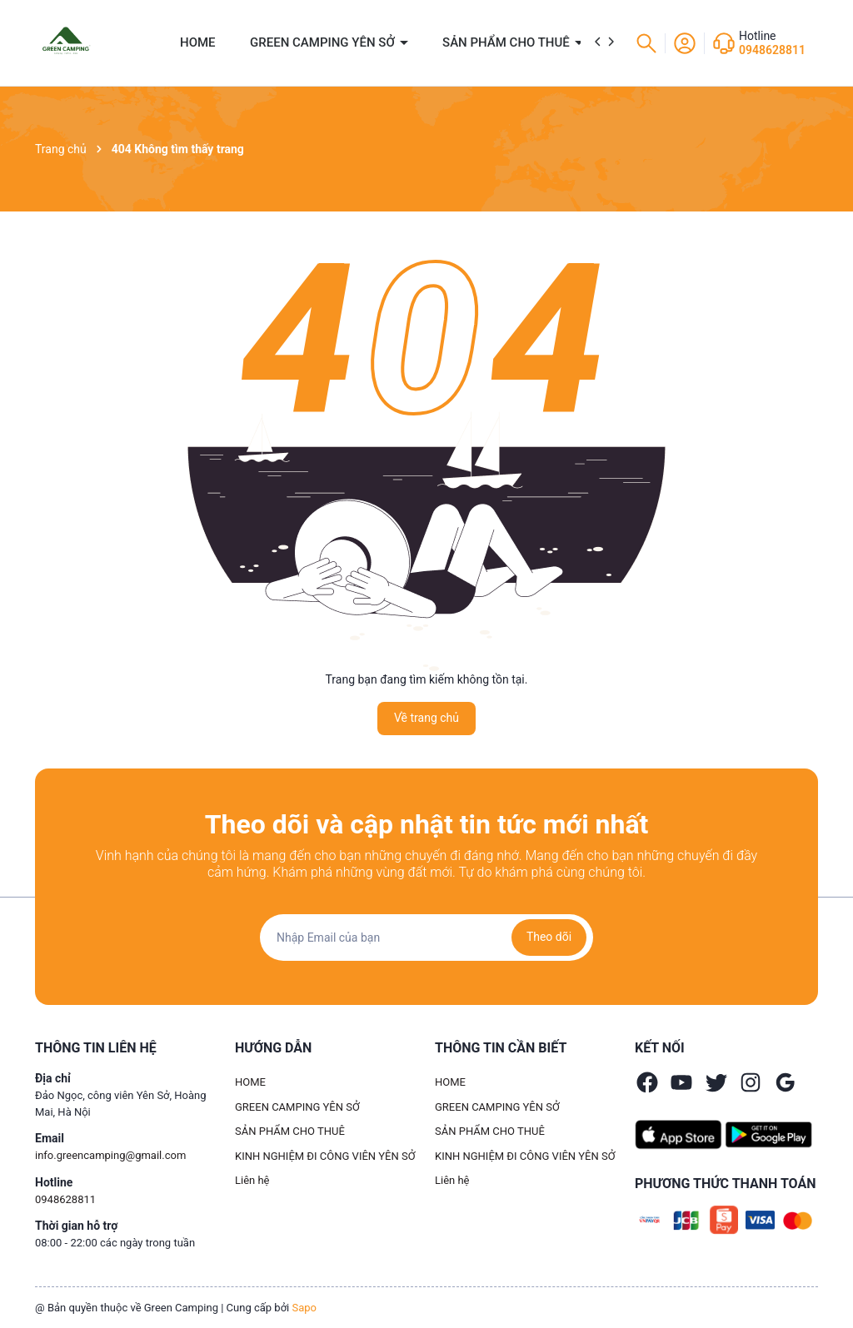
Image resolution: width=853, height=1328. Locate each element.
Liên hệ (252, 1180)
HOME (198, 42)
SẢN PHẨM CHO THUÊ (507, 42)
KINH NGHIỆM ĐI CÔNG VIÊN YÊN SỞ (325, 1156)
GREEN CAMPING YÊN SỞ (324, 42)
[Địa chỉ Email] (426, 937)
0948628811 (772, 50)
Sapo (304, 1307)
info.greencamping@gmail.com (110, 1155)
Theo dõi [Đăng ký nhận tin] (548, 936)
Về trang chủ (426, 717)
